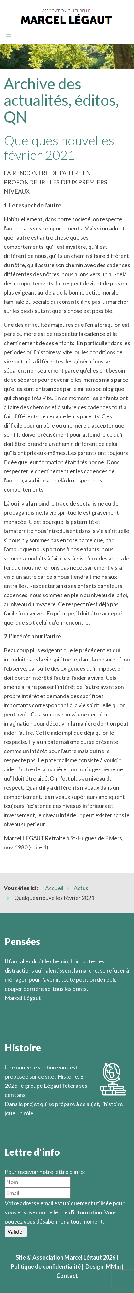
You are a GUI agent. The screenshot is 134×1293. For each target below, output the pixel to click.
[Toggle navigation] (8, 35)
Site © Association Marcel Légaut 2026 (65, 1257)
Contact (67, 1275)
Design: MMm (103, 1266)
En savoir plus (22, 1122)
